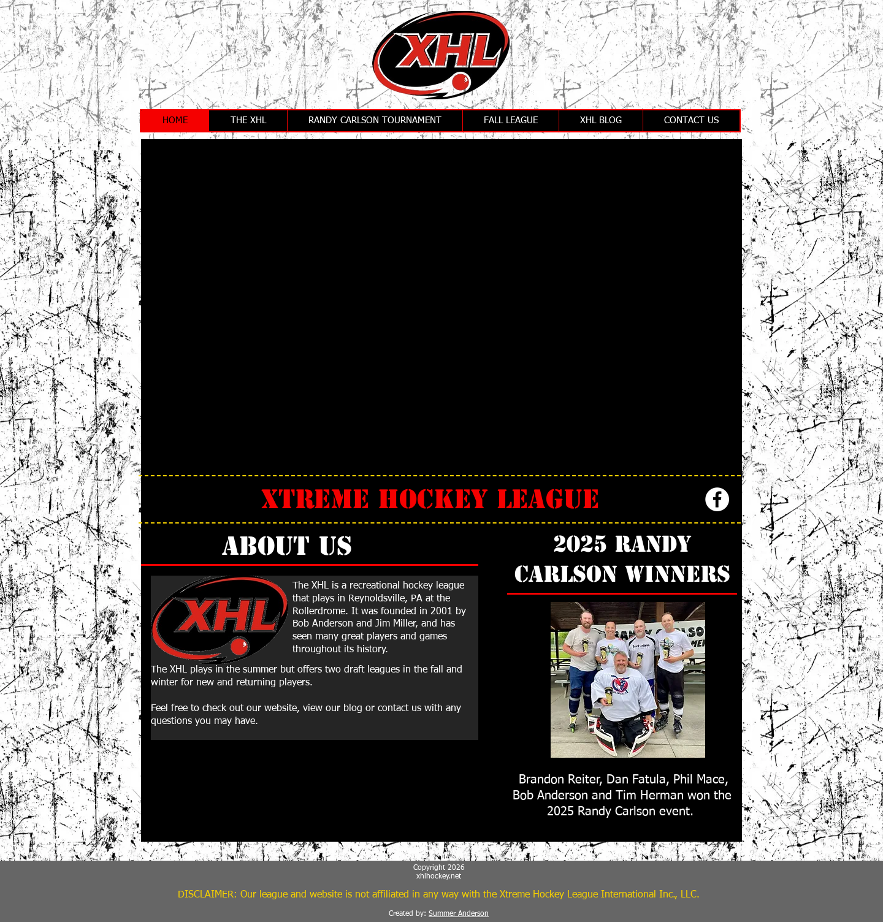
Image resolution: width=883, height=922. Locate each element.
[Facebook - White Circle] (717, 499)
